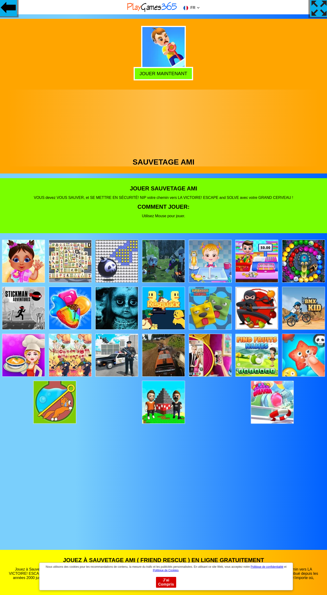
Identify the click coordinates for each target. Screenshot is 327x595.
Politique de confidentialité (267, 566)
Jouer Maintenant (164, 73)
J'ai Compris (166, 582)
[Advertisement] (163, 122)
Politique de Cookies (166, 570)
